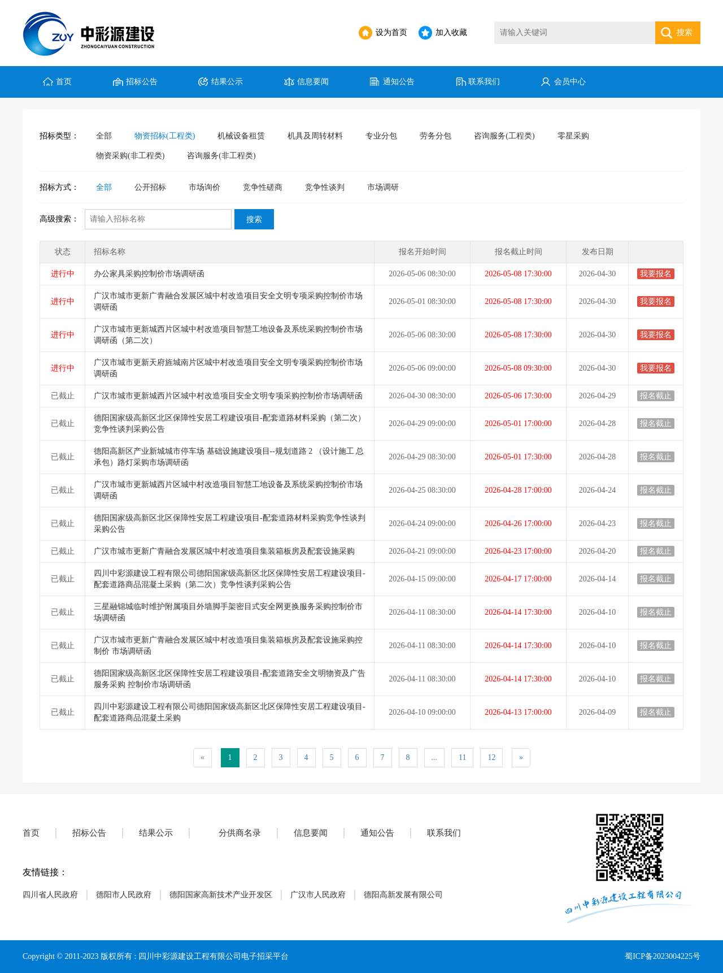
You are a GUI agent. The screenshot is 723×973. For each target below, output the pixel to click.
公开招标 (150, 187)
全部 (104, 136)
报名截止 (656, 396)
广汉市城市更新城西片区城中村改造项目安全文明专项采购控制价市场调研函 (228, 396)
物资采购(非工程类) (130, 155)
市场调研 (383, 187)
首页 (64, 81)
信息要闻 (313, 81)
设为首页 (391, 32)
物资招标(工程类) (164, 136)
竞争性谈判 (325, 187)
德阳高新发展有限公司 (403, 895)
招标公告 (142, 81)
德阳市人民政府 (123, 895)
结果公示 (227, 81)
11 (462, 757)
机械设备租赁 (241, 136)
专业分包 (381, 136)
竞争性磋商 (262, 187)
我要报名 (656, 274)
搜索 (684, 32)
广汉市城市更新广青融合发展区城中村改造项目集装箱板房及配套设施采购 (224, 551)
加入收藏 (451, 32)
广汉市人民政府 (318, 895)
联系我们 (484, 81)
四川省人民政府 (50, 895)
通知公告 (399, 81)
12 (491, 757)
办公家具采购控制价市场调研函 (149, 274)
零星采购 (573, 136)
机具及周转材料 (315, 136)
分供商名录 (240, 832)
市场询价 (204, 187)
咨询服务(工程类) (504, 136)
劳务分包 (435, 136)
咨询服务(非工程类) (221, 155)
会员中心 (570, 81)
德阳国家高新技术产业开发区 (220, 895)
